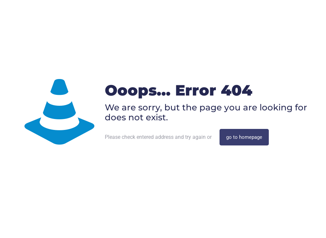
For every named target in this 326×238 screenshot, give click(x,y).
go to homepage (244, 137)
